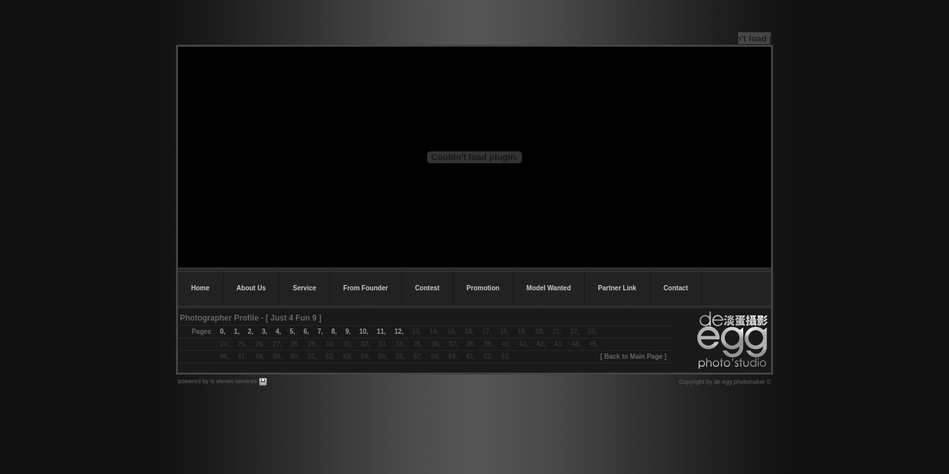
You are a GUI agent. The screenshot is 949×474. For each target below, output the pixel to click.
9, (348, 331)
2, (250, 331)
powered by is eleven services (218, 381)
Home (200, 288)
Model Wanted (549, 288)
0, (222, 331)
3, (264, 331)
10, (363, 331)
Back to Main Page (633, 356)
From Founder (365, 288)
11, (381, 331)
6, (306, 331)
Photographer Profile (219, 318)
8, (334, 331)
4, (278, 331)
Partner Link (617, 288)
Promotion (483, 288)
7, (316, 331)
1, (236, 331)
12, (398, 331)
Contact (676, 288)
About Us (251, 288)
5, (292, 331)
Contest (427, 288)
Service (304, 288)
